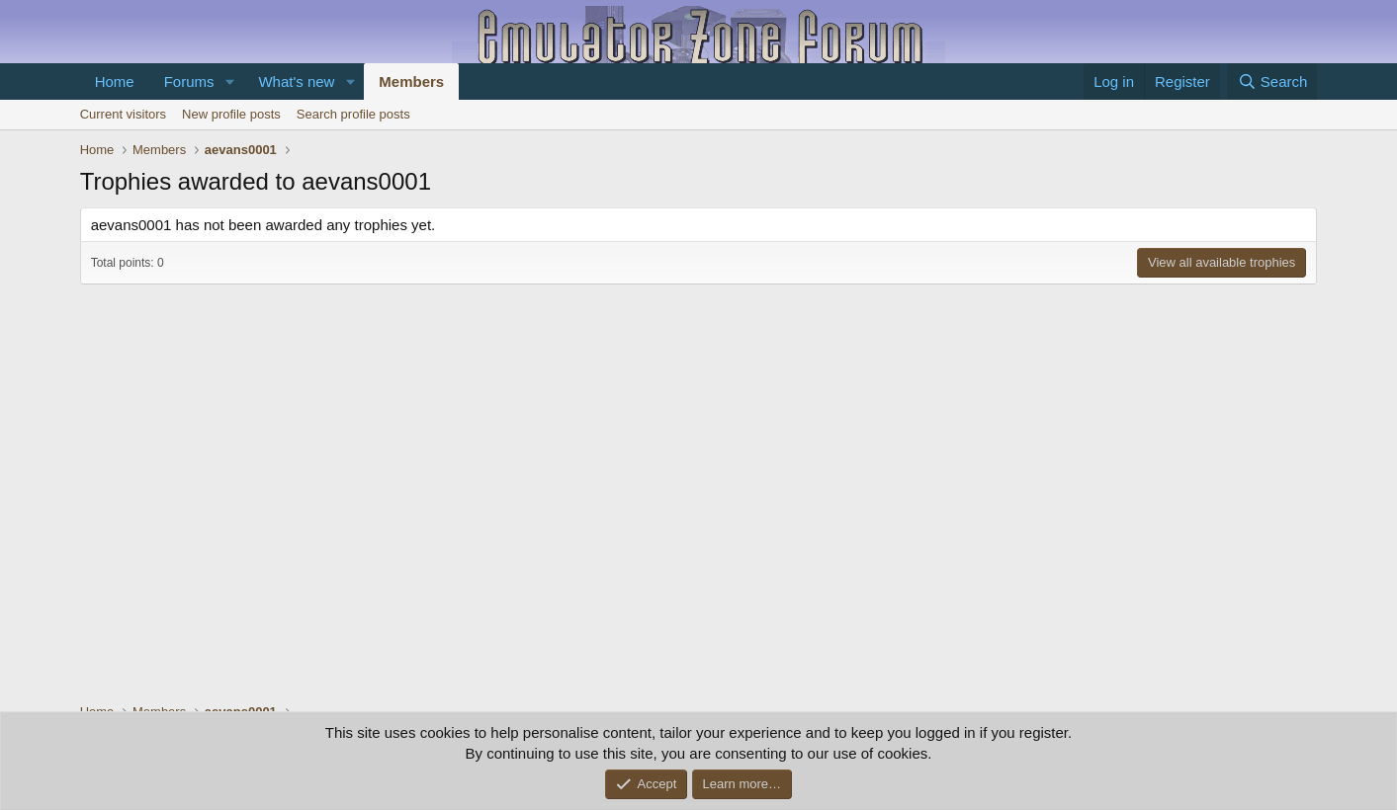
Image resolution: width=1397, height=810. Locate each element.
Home (114, 81)
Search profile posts (353, 114)
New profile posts (231, 114)
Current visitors (123, 114)
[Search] (1272, 81)
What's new (296, 81)
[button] (229, 81)
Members (411, 81)
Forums (189, 81)
